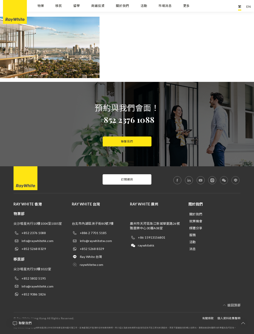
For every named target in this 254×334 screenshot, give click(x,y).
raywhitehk (146, 245)
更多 (186, 6)
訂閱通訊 (127, 179)
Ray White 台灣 (91, 256)
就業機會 (195, 221)
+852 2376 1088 (127, 119)
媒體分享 (195, 228)
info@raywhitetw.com (96, 241)
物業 (40, 6)
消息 (192, 249)
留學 (76, 6)
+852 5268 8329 (33, 249)
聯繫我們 (127, 141)
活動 (144, 6)
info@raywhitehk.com (37, 241)
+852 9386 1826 (33, 294)
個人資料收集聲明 (228, 318)
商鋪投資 (98, 6)
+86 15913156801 (151, 237)
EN (248, 6)
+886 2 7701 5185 (93, 233)
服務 (192, 235)
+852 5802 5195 (33, 278)
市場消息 (165, 6)
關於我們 (122, 6)
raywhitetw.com (91, 264)
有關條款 (208, 318)
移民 (58, 6)
